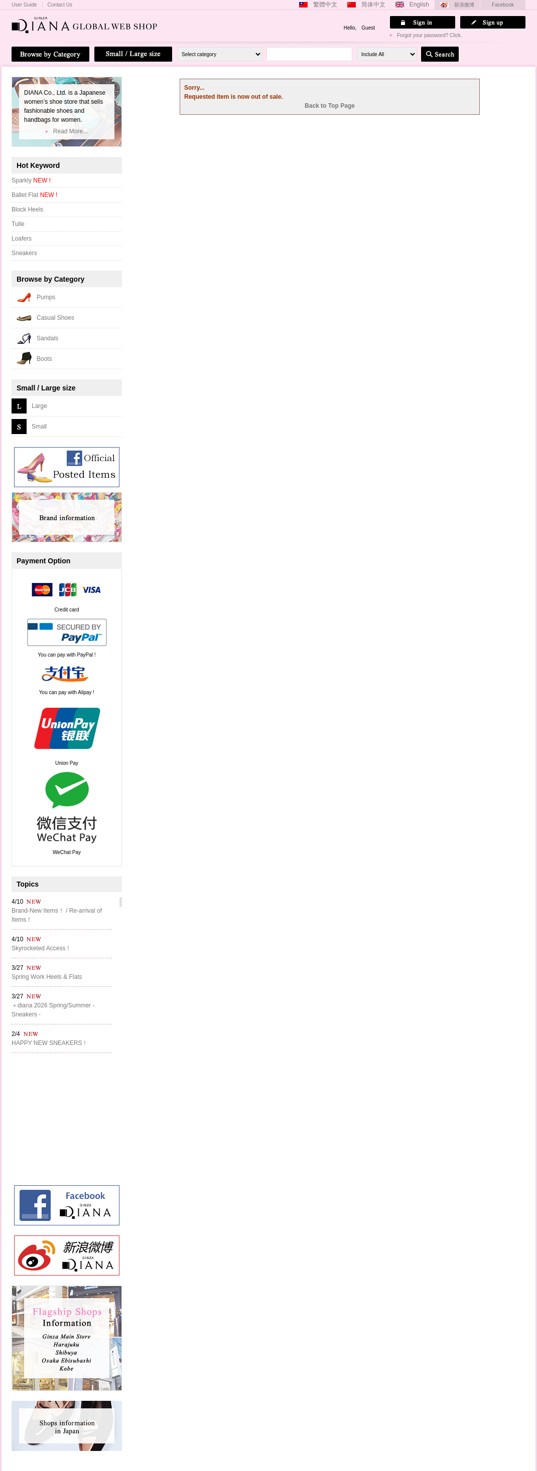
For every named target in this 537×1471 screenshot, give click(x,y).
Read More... (70, 131)
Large (39, 405)
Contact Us (60, 5)
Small (39, 426)
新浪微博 (464, 5)
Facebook (503, 5)
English (419, 4)
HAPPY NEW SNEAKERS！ (50, 1042)
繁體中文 (325, 4)
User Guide (24, 5)
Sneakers (24, 253)
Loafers (22, 238)
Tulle (18, 224)
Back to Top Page (330, 105)
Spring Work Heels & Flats (47, 976)
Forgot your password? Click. (429, 35)
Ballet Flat (34, 194)
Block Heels (27, 209)
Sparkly (31, 180)
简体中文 (373, 4)
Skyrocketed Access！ (41, 948)
